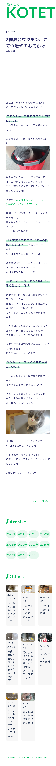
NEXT (46, 500)
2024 (20, 534)
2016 (20, 555)
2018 (43, 544)
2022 (43, 534)
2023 (32, 534)
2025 (9, 534)
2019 (32, 544)
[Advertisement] (28, 74)
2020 (20, 544)
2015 (32, 555)
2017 (9, 555)
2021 (9, 544)
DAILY (12, 31)
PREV (32, 500)
